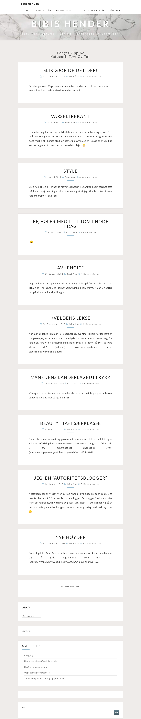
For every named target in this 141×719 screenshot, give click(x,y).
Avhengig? (70, 267)
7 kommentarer (90, 484)
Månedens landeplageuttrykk (70, 377)
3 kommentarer (88, 122)
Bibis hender (30, 3)
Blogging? (29, 655)
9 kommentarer (92, 76)
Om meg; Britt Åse (43, 10)
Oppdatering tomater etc (37, 672)
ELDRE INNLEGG (70, 586)
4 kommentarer (90, 274)
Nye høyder (70, 537)
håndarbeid (115, 10)
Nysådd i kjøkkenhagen (35, 667)
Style (70, 171)
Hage (77, 10)
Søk (23, 707)
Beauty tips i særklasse (70, 423)
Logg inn (26, 630)
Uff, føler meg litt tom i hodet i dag (71, 224)
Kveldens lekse (70, 318)
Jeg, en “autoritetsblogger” (70, 478)
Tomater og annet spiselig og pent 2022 (44, 678)
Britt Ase (72, 383)
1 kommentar (88, 232)
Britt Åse (74, 76)
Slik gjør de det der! (70, 70)
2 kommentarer (92, 324)
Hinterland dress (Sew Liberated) (40, 661)
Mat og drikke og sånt (94, 10)
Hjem (28, 10)
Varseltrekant (70, 116)
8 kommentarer (92, 543)
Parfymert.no (62, 10)
